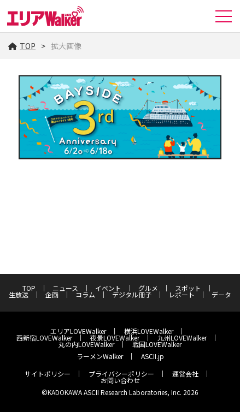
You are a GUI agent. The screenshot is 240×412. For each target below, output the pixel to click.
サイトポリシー (48, 373)
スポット (188, 287)
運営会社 (185, 373)
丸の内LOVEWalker (86, 344)
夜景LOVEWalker (114, 337)
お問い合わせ (120, 380)
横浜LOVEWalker (148, 331)
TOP (22, 45)
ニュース (65, 287)
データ (221, 294)
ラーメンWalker (100, 356)
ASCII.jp (152, 356)
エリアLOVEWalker (78, 331)
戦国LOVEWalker (157, 344)
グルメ (148, 287)
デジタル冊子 (131, 294)
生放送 (18, 294)
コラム (85, 294)
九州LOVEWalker (182, 337)
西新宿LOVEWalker (44, 337)
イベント (108, 287)
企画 (51, 294)
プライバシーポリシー (121, 373)
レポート (181, 294)
